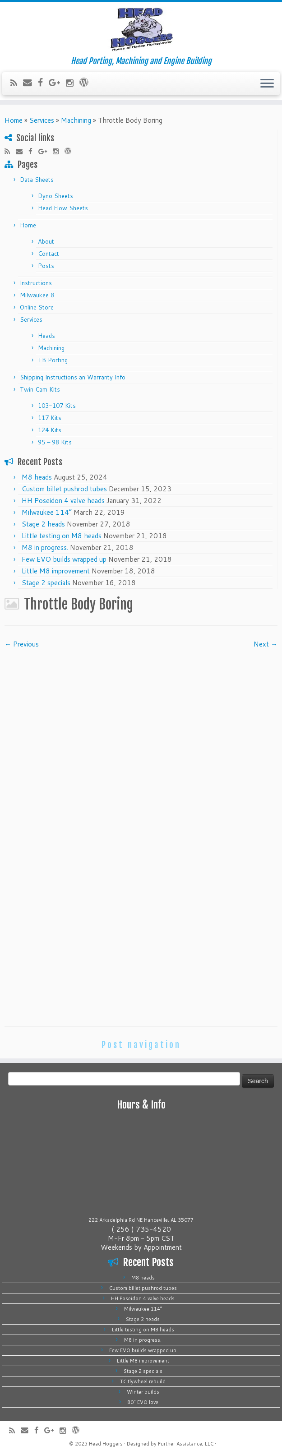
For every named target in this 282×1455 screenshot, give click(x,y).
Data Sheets (37, 180)
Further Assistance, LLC (185, 1443)
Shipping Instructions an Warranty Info (72, 377)
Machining (76, 120)
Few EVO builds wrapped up (64, 559)
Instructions (36, 283)
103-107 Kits (57, 406)
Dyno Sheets (55, 196)
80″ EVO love (142, 1402)
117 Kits (49, 418)
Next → (265, 644)
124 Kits (49, 430)
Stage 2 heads (43, 524)
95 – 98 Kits (55, 442)
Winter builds (143, 1391)
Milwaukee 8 (37, 295)
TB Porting (53, 360)
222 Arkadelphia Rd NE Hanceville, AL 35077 (141, 1220)
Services (41, 120)
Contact (48, 253)
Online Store (37, 307)
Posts (46, 266)
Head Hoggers (106, 1443)
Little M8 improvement (56, 571)
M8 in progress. (45, 547)
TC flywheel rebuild (143, 1381)
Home (14, 120)
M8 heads (37, 477)
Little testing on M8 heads (62, 535)
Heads (46, 336)
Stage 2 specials (46, 582)
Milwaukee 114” (47, 512)
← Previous (22, 644)
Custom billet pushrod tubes (64, 489)
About (46, 241)
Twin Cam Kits (40, 389)
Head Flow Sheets (63, 208)
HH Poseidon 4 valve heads (63, 500)
